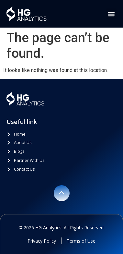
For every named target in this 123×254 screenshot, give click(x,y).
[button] (111, 13)
